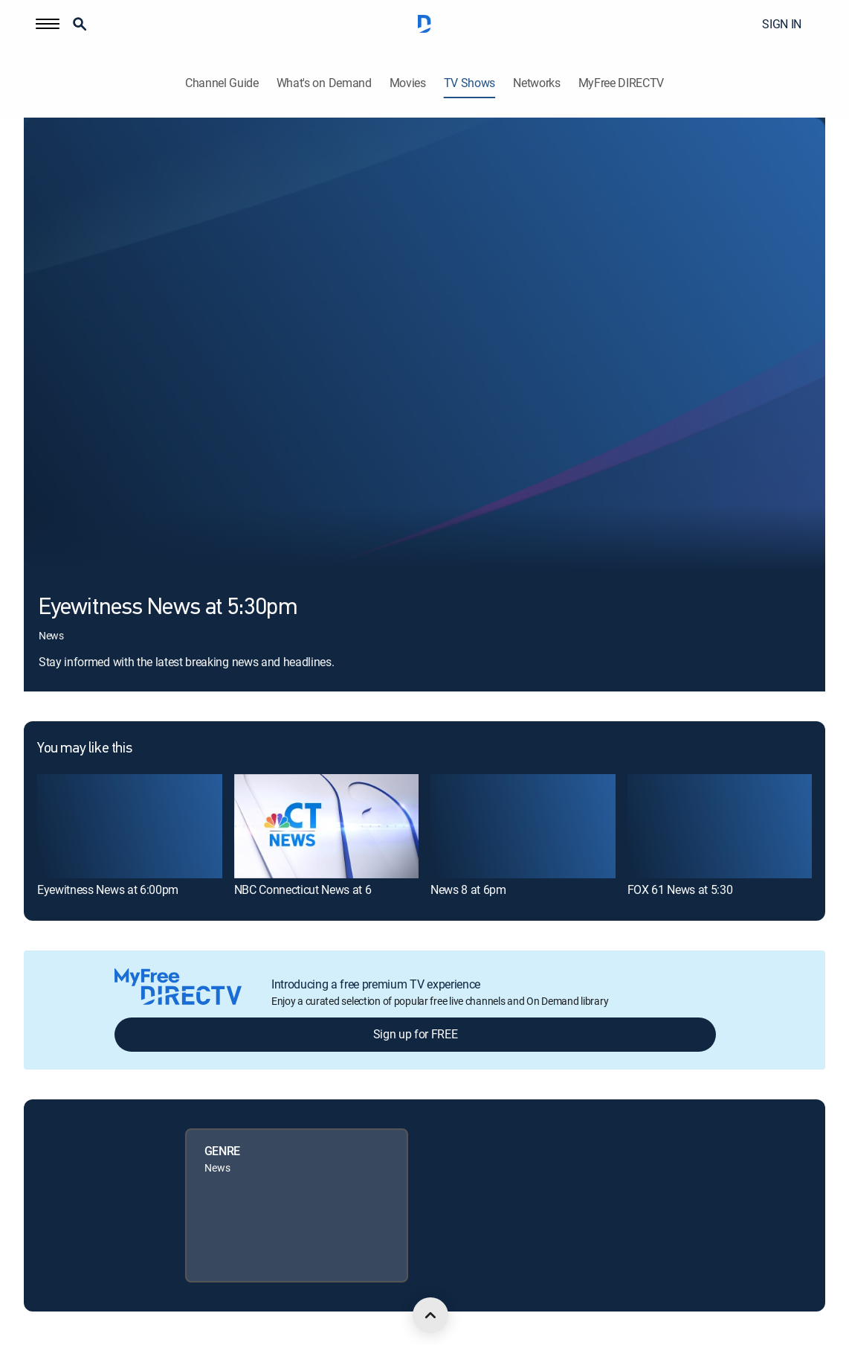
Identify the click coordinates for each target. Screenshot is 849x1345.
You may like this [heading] (84, 748)
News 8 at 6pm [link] (468, 889)
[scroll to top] (430, 1315)
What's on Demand (324, 83)
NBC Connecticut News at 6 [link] (303, 889)
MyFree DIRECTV (621, 83)
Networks (536, 83)
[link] (129, 826)
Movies (408, 83)
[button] (47, 24)
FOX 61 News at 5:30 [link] (680, 889)
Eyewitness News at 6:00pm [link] (107, 889)
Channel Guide (222, 83)
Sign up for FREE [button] (415, 1034)
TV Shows (469, 83)
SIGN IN (781, 24)
